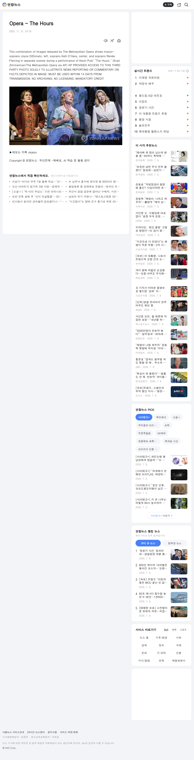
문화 (144, 653)
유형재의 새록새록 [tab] (148, 441)
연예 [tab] (174, 629)
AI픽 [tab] (167, 425)
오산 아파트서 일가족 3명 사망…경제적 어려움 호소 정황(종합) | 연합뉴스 (38, 186)
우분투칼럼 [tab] (144, 433)
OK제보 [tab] (161, 433)
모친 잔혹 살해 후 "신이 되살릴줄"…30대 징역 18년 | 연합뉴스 (38, 196)
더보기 (161, 515)
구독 (168, 4)
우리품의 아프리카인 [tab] (149, 425)
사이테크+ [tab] (144, 417)
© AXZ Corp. (9, 748)
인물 (178, 653)
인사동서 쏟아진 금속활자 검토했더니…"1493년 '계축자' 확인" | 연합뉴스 (38, 201)
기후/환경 (161, 638)
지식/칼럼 (144, 660)
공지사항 (52, 732)
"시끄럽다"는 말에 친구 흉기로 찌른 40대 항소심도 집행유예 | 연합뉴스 (95, 201)
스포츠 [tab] (183, 629)
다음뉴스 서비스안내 (13, 732)
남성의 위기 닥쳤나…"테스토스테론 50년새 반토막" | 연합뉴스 (95, 196)
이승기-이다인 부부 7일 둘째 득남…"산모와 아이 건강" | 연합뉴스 (38, 181)
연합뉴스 (14, 4)
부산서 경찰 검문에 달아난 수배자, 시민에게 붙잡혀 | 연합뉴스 (95, 191)
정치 (161, 645)
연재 (161, 660)
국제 (178, 645)
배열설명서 (178, 660)
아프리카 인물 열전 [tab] (149, 449)
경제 (144, 645)
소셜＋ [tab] (176, 417)
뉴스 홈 (144, 638)
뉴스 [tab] (166, 629)
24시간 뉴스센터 (36, 732)
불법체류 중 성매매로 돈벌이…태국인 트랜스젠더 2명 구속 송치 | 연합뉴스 (95, 186)
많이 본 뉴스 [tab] (148, 543)
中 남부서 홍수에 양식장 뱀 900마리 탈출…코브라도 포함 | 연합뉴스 (95, 181)
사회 (178, 638)
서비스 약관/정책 (69, 732)
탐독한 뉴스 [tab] (174, 543)
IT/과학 (161, 653)
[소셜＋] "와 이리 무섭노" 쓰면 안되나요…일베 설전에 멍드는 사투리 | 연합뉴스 (38, 191)
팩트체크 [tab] (161, 417)
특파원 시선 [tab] (171, 441)
